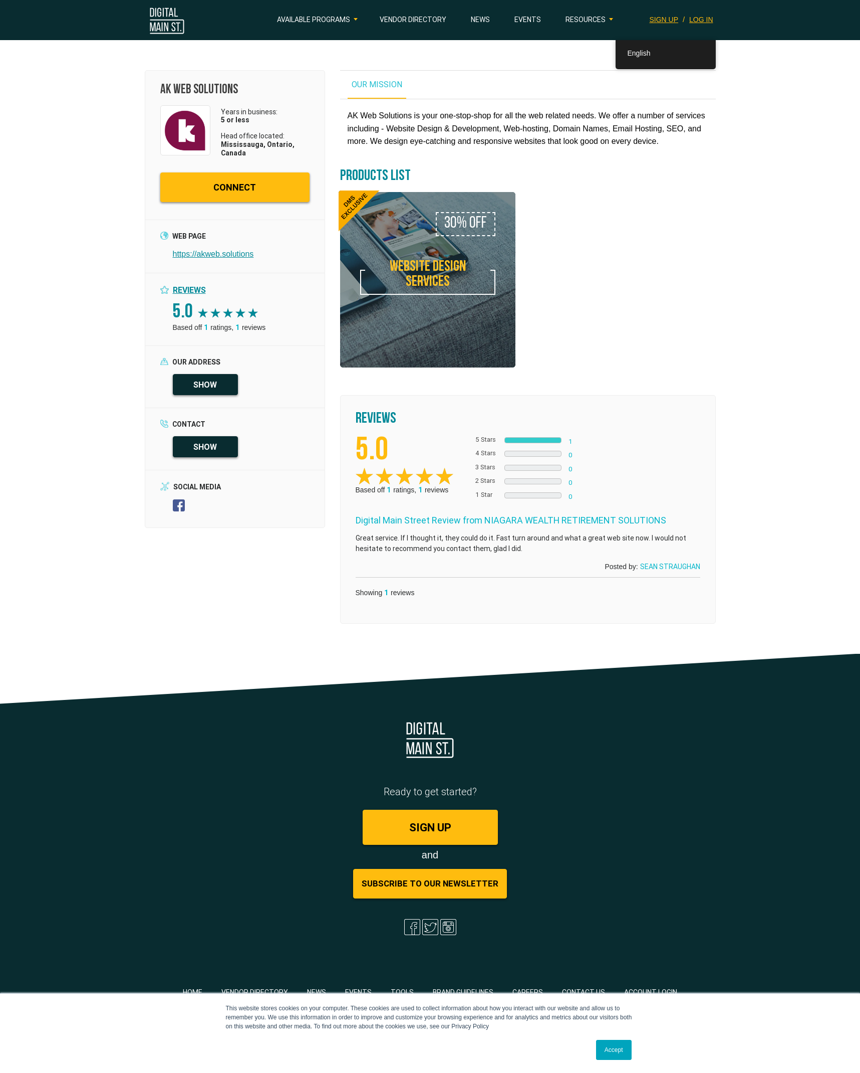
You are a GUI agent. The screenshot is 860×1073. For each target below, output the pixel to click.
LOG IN (701, 20)
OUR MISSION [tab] (377, 84)
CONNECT (234, 187)
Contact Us (583, 992)
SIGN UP (664, 20)
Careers (527, 992)
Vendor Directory (413, 19)
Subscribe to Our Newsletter (430, 883)
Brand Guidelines (463, 992)
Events (527, 19)
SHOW (205, 385)
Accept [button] (614, 1049)
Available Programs (313, 19)
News (480, 19)
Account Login (650, 992)
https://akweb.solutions (213, 254)
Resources (585, 19)
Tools (402, 992)
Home (192, 992)
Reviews (189, 290)
